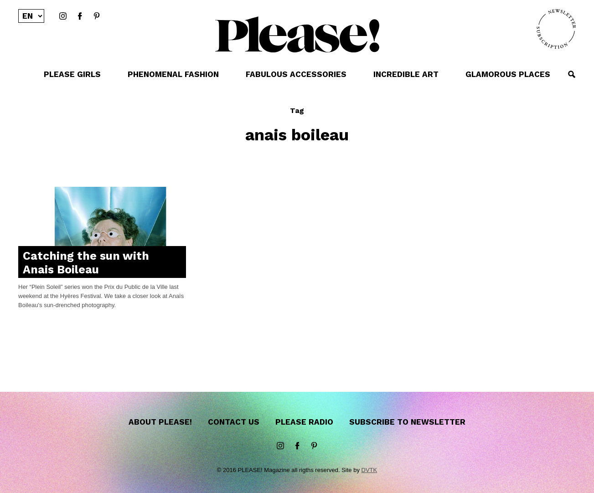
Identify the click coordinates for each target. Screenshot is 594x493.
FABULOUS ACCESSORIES (296, 74)
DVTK (369, 470)
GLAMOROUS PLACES (507, 74)
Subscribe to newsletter (407, 421)
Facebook (80, 16)
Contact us (233, 421)
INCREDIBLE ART (406, 74)
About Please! (160, 421)
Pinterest (97, 16)
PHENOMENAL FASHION (173, 74)
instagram (63, 16)
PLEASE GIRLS (72, 74)
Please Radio (304, 421)
